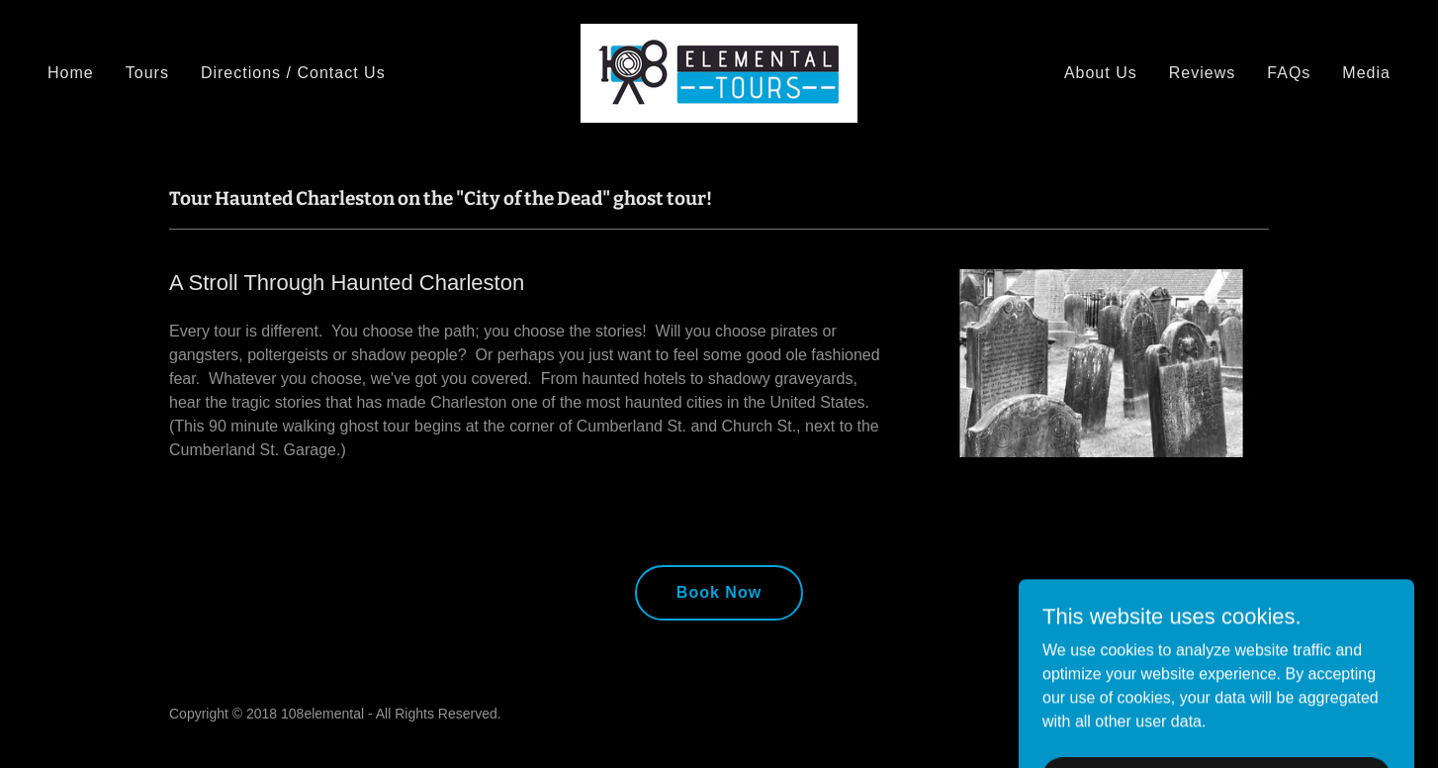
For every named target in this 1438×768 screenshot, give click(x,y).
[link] (719, 71)
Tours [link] (147, 72)
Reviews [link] (1202, 72)
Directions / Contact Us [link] (293, 72)
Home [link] (70, 72)
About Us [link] (1100, 72)
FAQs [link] (1288, 72)
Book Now (719, 592)
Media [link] (1366, 72)
